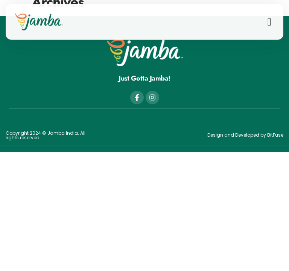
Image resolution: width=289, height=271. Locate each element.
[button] (269, 19)
